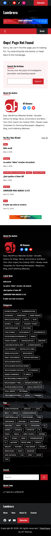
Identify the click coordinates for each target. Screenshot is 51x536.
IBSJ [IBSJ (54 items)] (6, 438)
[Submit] (44, 477)
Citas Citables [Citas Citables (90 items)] (10, 332)
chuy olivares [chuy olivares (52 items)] (27, 417)
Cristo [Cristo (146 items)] (18, 425)
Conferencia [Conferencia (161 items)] (9, 421)
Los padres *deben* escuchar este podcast (19, 162)
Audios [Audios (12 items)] (26, 319)
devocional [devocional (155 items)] (35, 425)
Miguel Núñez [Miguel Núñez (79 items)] (26, 442)
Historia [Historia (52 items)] (42, 434)
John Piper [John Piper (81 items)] (41, 341)
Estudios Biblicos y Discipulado (14, 172)
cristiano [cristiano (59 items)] (8, 425)
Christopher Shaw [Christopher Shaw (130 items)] (11, 417)
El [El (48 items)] (45, 425)
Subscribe (23, 520)
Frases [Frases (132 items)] (33, 336)
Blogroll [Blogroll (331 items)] (8, 324)
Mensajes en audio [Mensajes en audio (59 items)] (12, 353)
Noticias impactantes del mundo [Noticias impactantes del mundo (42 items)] (17, 366)
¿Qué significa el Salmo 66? (13, 176)
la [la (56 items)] (5, 442)
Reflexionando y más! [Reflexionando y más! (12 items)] (13, 383)
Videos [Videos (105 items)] (38, 455)
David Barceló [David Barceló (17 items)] (24, 332)
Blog (5, 144)
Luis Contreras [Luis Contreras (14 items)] (10, 349)
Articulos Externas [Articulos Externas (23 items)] (12, 319)
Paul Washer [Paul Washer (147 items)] (30, 446)
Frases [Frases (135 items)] (7, 434)
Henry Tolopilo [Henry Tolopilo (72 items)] (28, 434)
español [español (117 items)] (8, 430)
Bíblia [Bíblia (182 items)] (7, 413)
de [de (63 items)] (26, 425)
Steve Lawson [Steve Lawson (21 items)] (10, 391)
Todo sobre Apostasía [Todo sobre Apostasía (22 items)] (13, 395)
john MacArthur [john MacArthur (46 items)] (27, 341)
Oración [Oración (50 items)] (8, 446)
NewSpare (45, 528)
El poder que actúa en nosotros (15, 204)
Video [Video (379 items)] (30, 455)
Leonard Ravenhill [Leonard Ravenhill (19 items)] (34, 345)
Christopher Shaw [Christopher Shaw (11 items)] (11, 328)
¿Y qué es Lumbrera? (13, 492)
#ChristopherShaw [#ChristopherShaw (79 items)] (12, 409)
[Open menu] (5, 31)
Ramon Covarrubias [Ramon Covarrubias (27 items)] (12, 374)
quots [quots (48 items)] (20, 451)
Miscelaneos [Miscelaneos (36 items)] (27, 353)
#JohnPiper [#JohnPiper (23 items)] (9, 315)
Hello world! (7, 148)
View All (44, 138)
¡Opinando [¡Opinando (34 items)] (38, 395)
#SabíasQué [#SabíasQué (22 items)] (21, 315)
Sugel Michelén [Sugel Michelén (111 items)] (10, 455)
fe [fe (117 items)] (39, 430)
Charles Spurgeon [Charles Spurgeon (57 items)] (29, 413)
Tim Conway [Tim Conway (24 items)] (23, 391)
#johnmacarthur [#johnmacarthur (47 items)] (28, 311)
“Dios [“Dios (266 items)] (6, 459)
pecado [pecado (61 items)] (42, 446)
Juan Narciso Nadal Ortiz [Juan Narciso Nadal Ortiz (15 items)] (14, 345)
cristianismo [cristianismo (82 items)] (34, 421)
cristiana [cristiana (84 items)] (22, 421)
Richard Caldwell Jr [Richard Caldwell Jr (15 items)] (32, 383)
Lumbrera (10, 12)
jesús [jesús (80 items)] (23, 438)
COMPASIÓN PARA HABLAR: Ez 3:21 (16, 190)
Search (38, 81)
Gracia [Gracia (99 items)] (16, 434)
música (29, 172)
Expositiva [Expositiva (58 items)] (30, 430)
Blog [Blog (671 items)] (34, 319)
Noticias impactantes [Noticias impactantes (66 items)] (13, 362)
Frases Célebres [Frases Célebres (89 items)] (11, 341)
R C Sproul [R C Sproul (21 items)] (27, 374)
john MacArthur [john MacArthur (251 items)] (36, 438)
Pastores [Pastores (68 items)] (18, 446)
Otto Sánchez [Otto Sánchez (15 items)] (33, 370)
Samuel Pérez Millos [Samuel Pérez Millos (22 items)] (34, 387)
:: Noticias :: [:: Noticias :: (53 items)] (27, 409)
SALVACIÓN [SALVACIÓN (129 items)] (30, 451)
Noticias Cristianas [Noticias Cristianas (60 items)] (31, 357)
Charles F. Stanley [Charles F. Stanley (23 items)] (31, 324)
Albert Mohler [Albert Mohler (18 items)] (35, 315)
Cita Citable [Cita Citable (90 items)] (26, 328)
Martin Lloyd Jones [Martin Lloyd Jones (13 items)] (27, 349)
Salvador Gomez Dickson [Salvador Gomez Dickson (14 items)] (14, 387)
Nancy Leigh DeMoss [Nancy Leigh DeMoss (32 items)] (12, 357)
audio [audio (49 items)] (38, 409)
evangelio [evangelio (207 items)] (18, 430)
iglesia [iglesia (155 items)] (14, 438)
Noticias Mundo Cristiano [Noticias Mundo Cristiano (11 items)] (14, 370)
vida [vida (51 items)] (22, 455)
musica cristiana (39, 172)
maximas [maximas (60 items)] (13, 442)
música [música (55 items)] (38, 442)
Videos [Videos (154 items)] (27, 395)
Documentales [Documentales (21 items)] (39, 332)
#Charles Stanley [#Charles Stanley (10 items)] (11, 311)
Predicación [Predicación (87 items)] (9, 451)
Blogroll (6, 158)
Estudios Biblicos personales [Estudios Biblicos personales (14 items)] (15, 336)
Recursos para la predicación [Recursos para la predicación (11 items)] (16, 378)
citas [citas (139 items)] (39, 417)
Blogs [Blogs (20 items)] (18, 324)
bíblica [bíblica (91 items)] (15, 413)
